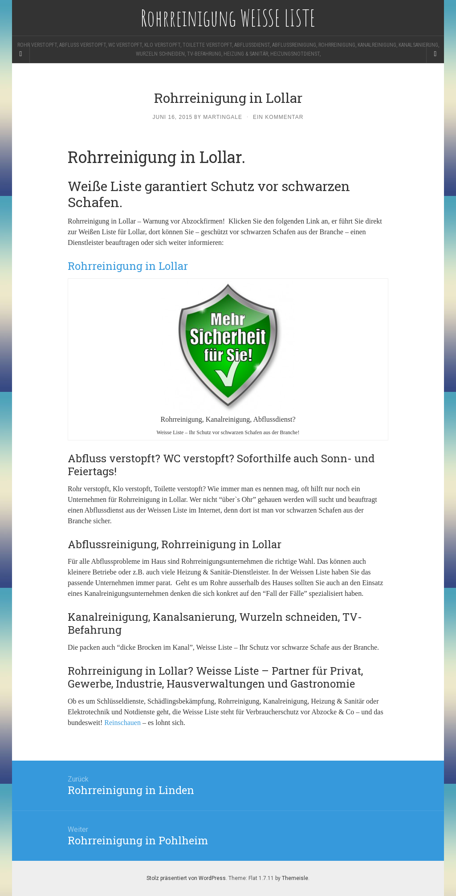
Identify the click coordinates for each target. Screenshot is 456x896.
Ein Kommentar (278, 117)
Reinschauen (122, 722)
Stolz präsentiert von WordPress (186, 878)
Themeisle (295, 878)
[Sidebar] (21, 54)
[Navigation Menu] (435, 54)
